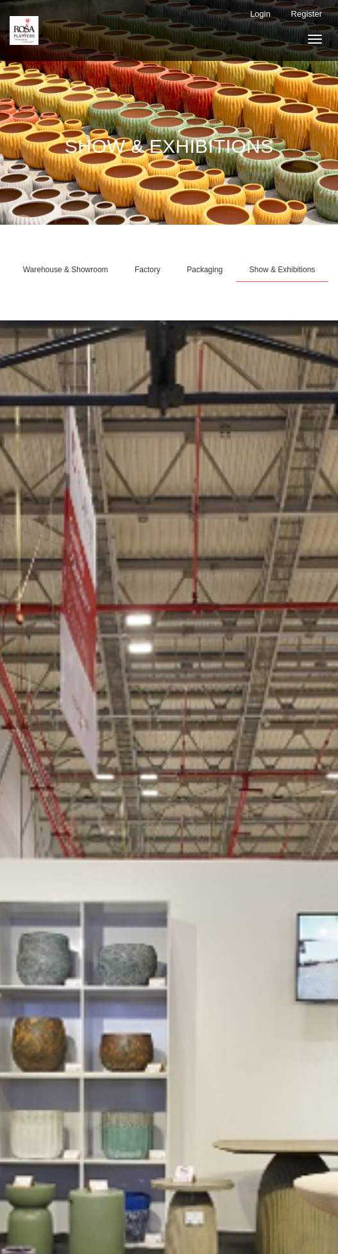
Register (306, 14)
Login (260, 14)
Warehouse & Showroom (65, 269)
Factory (147, 269)
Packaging (205, 269)
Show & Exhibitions (282, 269)
